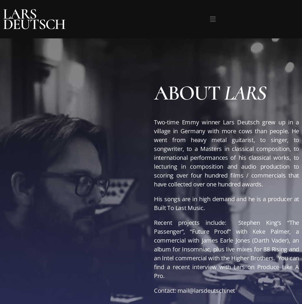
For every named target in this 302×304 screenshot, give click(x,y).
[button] (213, 19)
